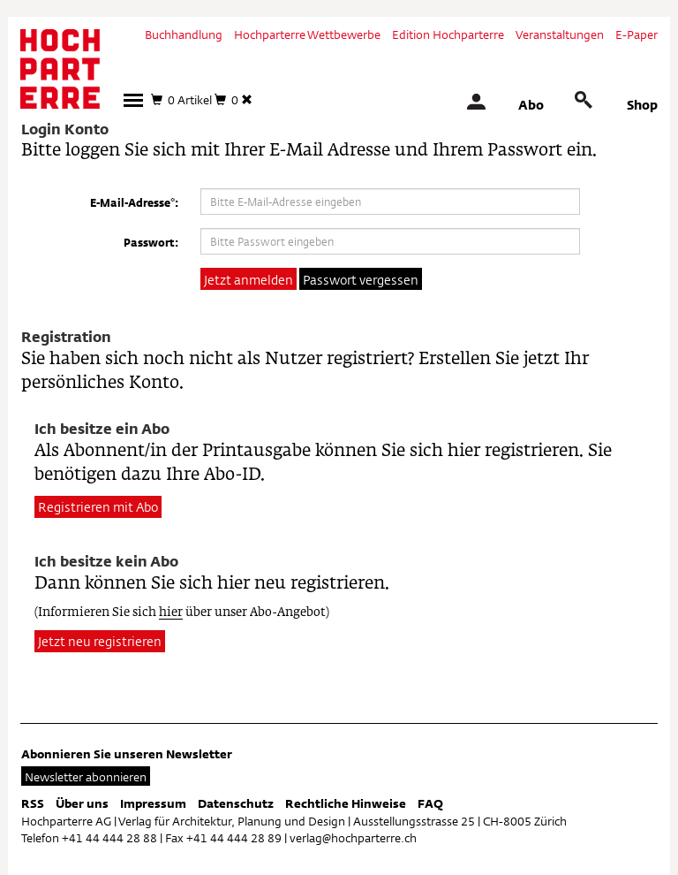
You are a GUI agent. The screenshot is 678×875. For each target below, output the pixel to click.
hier (171, 613)
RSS (32, 803)
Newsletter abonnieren (86, 777)
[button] (133, 100)
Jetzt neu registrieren (100, 641)
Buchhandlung (183, 34)
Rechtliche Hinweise (345, 803)
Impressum (153, 803)
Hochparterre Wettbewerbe (307, 34)
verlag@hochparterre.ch (353, 838)
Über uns (82, 803)
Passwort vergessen (360, 279)
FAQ (430, 803)
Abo (531, 104)
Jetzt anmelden (248, 279)
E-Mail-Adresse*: (134, 202)
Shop (642, 104)
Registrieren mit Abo (98, 506)
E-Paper (636, 34)
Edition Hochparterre (448, 34)
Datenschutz (236, 803)
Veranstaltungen (560, 34)
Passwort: (151, 242)
